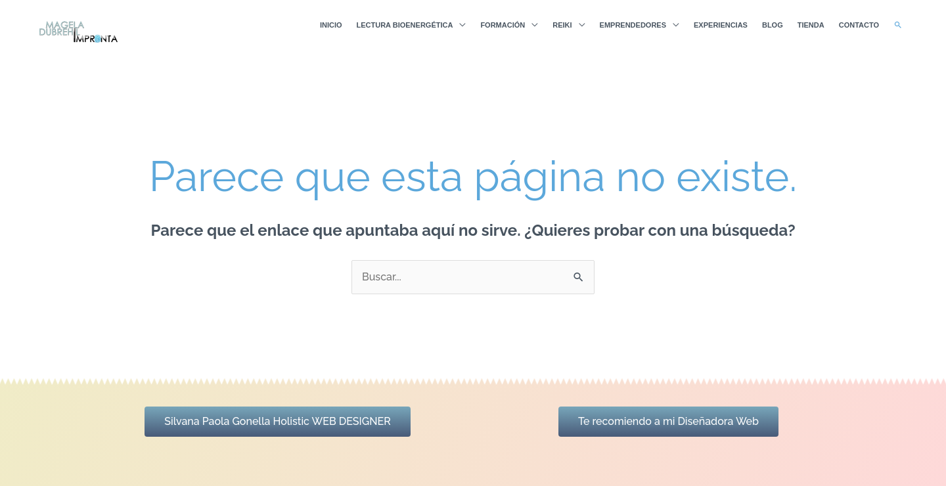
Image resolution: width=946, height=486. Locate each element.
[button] (898, 25)
